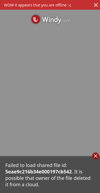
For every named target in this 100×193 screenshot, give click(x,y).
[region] (50, 96)
